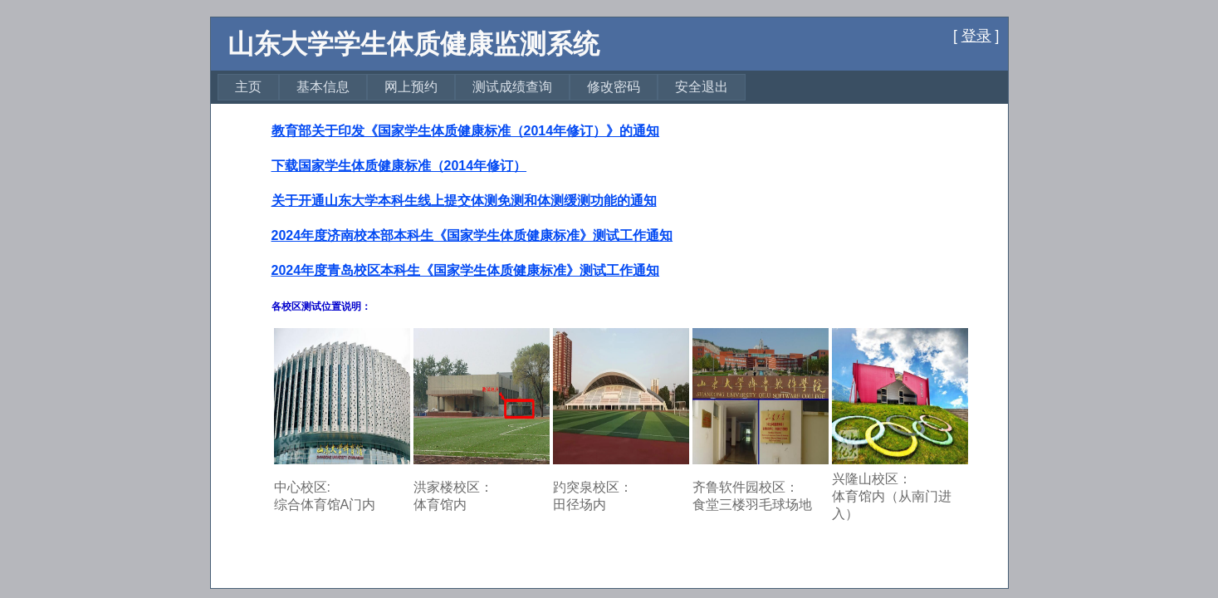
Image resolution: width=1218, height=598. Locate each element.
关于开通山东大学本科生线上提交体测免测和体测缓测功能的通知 (464, 201)
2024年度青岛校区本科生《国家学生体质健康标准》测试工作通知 (465, 270)
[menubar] (482, 87)
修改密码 (613, 87)
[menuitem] (248, 87)
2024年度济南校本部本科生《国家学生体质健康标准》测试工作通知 (472, 235)
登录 (976, 35)
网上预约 (411, 87)
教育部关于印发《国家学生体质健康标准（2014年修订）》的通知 (465, 131)
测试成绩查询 (512, 87)
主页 (248, 87)
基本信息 (323, 87)
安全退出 (701, 87)
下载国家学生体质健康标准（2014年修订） (399, 166)
